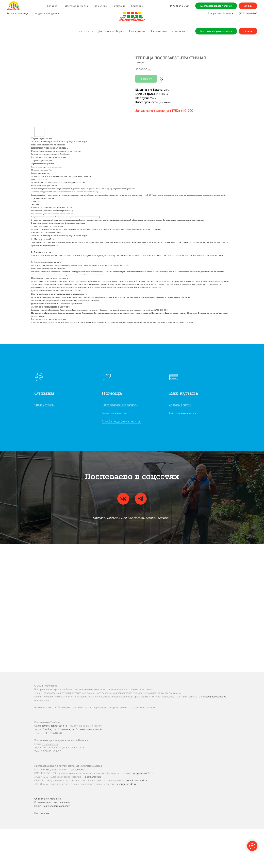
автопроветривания (116, 297)
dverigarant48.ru (127, 784)
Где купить (137, 31)
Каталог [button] (85, 31)
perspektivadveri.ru (136, 780)
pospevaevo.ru (50, 744)
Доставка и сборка (111, 31)
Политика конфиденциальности (52, 805)
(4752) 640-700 (248, 13)
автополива (100, 297)
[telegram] (141, 499)
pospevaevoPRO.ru (143, 773)
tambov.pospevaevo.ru (213, 696)
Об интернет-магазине (47, 798)
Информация (41, 813)
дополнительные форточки (161, 297)
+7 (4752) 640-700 (52, 733)
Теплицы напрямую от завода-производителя (33, 13)
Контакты (178, 31)
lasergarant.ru (93, 776)
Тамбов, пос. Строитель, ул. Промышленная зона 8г (73, 729)
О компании (158, 31)
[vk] (123, 499)
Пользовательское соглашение (52, 802)
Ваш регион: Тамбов (219, 13)
